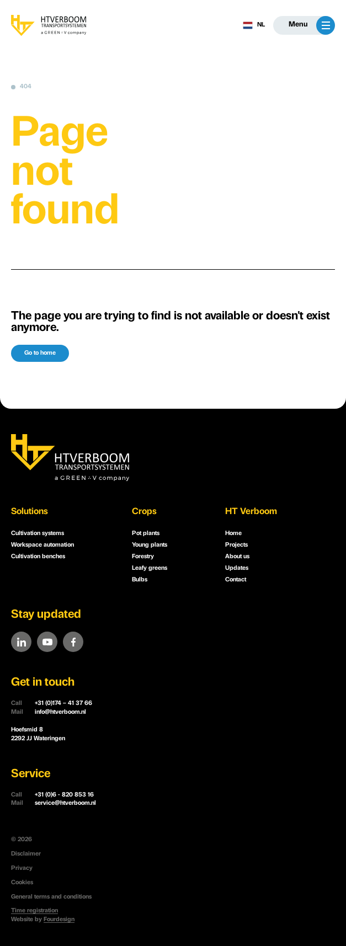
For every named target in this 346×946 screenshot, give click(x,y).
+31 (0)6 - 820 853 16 (52, 795)
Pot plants (145, 534)
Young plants (149, 545)
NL (254, 25)
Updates (236, 568)
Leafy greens (149, 568)
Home (233, 534)
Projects (236, 545)
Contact (235, 580)
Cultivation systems (37, 534)
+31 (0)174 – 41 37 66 (51, 703)
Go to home (40, 353)
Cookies (22, 883)
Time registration (34, 911)
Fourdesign (59, 920)
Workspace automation (42, 545)
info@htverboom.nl (48, 712)
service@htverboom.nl (53, 803)
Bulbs (139, 580)
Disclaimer (26, 854)
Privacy (22, 868)
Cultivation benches (38, 557)
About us (237, 557)
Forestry (143, 557)
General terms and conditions (51, 897)
